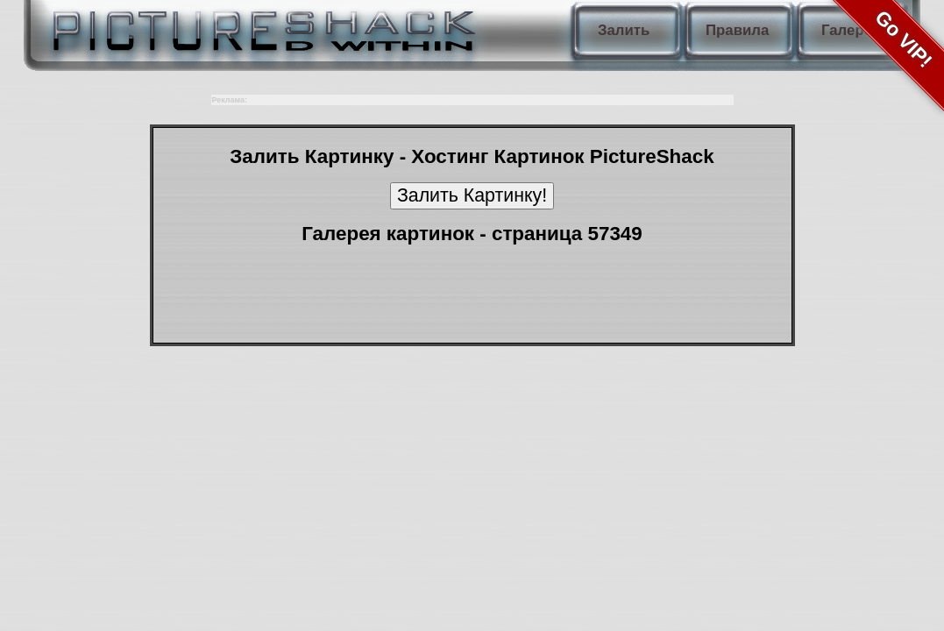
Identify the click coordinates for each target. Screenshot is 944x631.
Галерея (851, 30)
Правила (737, 30)
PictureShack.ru (260, 26)
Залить (623, 30)
